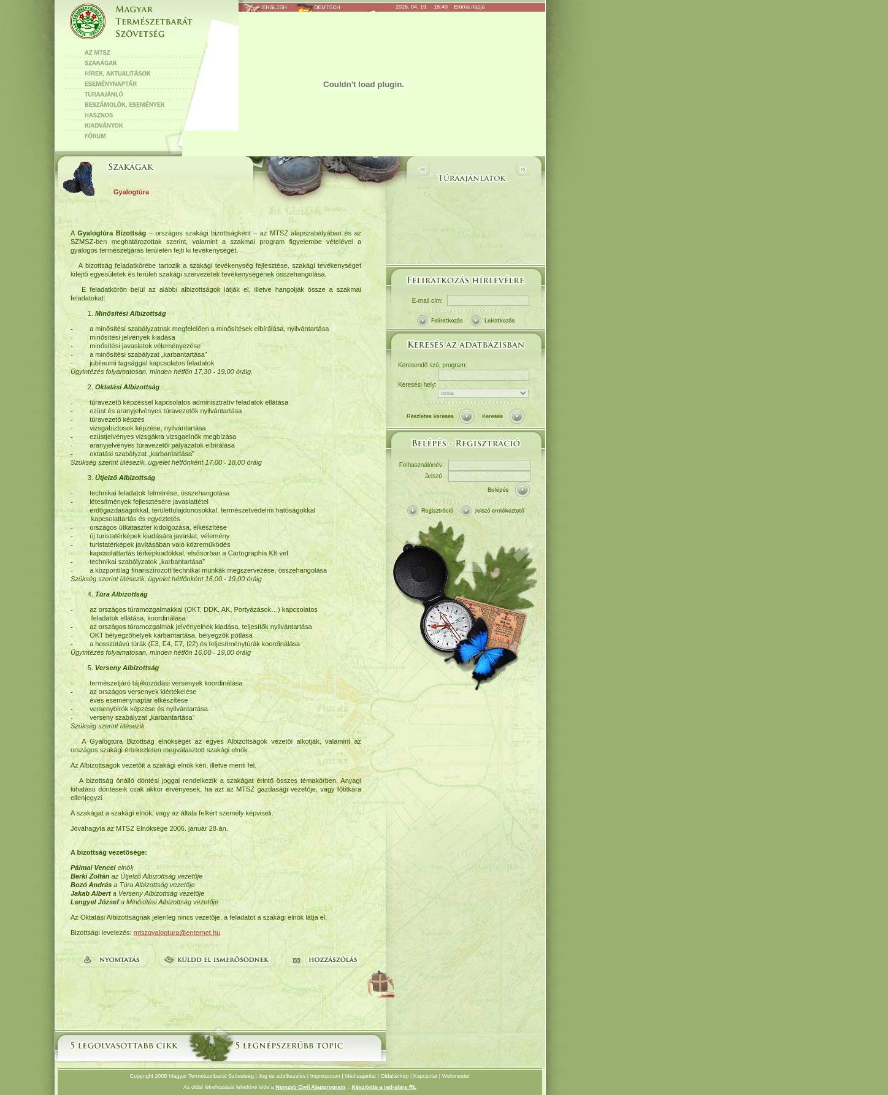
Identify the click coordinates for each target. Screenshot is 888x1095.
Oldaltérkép (394, 1076)
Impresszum (325, 1076)
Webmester (456, 1076)
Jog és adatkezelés (281, 1076)
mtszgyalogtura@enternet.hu (177, 932)
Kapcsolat (425, 1076)
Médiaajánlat (360, 1076)
